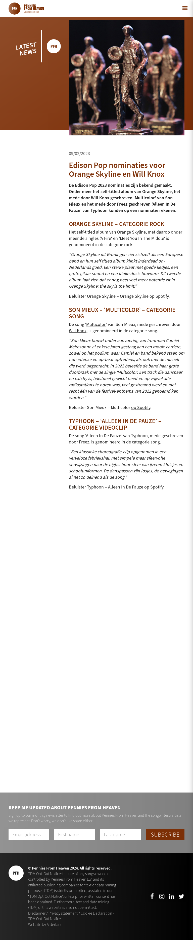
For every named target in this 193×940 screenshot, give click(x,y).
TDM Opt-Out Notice (44, 918)
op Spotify (159, 296)
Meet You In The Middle (142, 238)
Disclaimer (36, 913)
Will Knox (77, 331)
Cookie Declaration (96, 913)
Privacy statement (63, 913)
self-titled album (92, 232)
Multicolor (96, 324)
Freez (84, 442)
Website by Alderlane (45, 924)
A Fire (106, 238)
